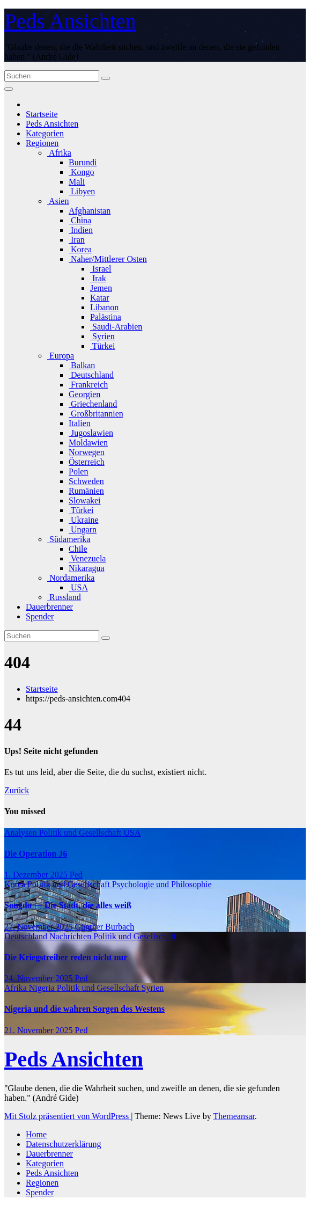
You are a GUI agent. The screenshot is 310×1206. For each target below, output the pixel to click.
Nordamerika (70, 577)
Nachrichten (71, 936)
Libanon (104, 307)
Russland (64, 597)
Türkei (102, 345)
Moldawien (88, 442)
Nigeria (43, 987)
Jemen (101, 288)
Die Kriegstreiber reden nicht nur (65, 957)
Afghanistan (89, 210)
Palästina (105, 316)
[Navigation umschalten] (8, 89)
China (80, 220)
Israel (101, 268)
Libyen (82, 191)
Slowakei (85, 500)
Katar (99, 297)
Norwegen (87, 452)
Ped (76, 874)
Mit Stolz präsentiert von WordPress (67, 1116)
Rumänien (86, 490)
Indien (81, 230)
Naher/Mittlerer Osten (108, 259)
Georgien (84, 394)
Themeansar (233, 1116)
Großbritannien (96, 413)
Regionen (42, 143)
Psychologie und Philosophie (162, 884)
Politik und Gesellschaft (81, 832)
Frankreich (88, 384)
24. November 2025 (39, 978)
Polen (78, 471)
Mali (77, 181)
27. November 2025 (39, 926)
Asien (58, 201)
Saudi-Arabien (116, 326)
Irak (98, 278)
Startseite (42, 114)
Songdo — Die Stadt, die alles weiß (67, 905)
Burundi (83, 162)
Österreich (87, 461)
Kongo (81, 172)
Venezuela (87, 558)
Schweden (86, 481)
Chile (78, 548)
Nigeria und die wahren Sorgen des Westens (84, 1008)
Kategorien (45, 133)
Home (36, 1134)
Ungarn (83, 529)
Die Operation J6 (35, 853)
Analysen (21, 832)
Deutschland (91, 374)
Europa (60, 355)
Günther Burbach (105, 926)
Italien (80, 423)
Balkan (82, 365)
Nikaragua (87, 568)
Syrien (102, 336)
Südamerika (68, 539)
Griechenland (93, 403)
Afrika (59, 152)
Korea (80, 249)
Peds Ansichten (70, 21)
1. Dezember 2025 (37, 874)
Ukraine (84, 519)
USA (78, 587)
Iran (77, 239)
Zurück (16, 790)
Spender (40, 616)
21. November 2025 (39, 1030)
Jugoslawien (91, 432)
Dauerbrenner (49, 606)
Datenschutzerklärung (63, 1144)
